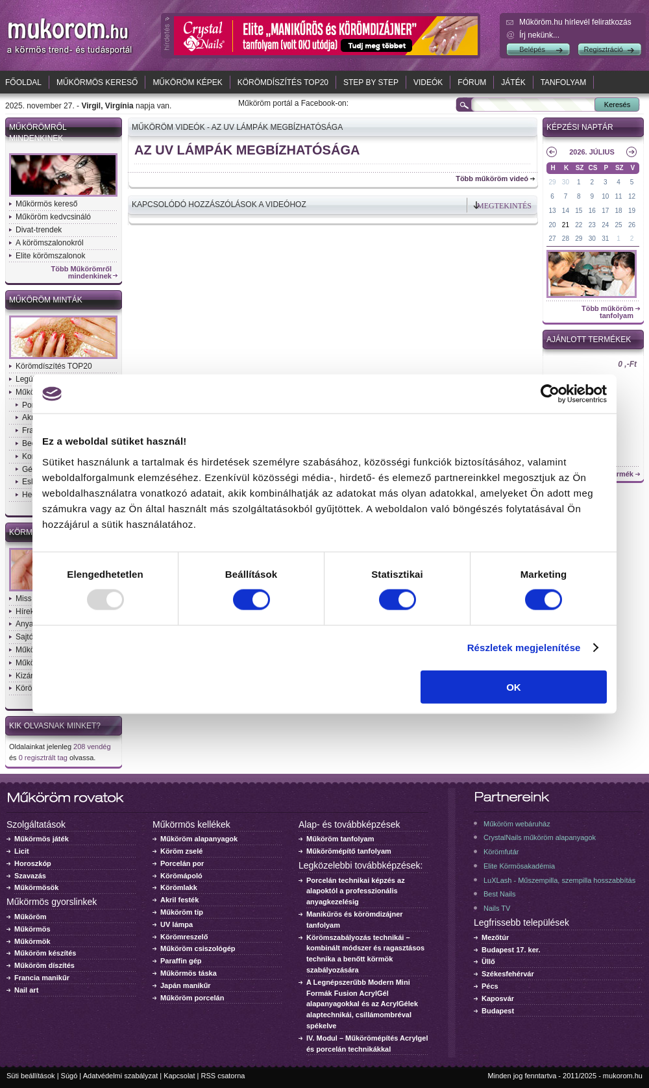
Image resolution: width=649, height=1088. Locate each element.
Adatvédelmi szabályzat (120, 1076)
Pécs (490, 986)
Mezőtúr (495, 937)
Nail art (26, 990)
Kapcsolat (179, 1076)
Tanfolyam (564, 82)
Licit (21, 851)
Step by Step (370, 82)
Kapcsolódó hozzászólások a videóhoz (219, 204)
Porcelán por (182, 863)
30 (565, 182)
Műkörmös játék (41, 839)
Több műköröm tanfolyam (607, 312)
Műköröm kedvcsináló (53, 216)
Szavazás (30, 876)
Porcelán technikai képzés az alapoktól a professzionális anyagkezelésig (355, 891)
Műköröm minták (45, 299)
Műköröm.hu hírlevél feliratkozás (575, 22)
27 (552, 238)
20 (552, 225)
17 (605, 210)
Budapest (498, 1011)
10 (605, 196)
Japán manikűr (185, 985)
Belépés (532, 49)
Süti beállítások (30, 1076)
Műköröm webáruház (517, 824)
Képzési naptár (579, 127)
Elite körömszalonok (50, 255)
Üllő (488, 961)
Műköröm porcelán (192, 998)
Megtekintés (504, 205)
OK (513, 686)
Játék (513, 82)
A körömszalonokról (50, 242)
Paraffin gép (181, 961)
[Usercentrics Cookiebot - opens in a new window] (550, 394)
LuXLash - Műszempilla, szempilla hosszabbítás (559, 880)
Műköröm (30, 917)
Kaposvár (498, 998)
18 (618, 210)
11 (618, 196)
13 (552, 210)
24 (605, 225)
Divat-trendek (39, 229)
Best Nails (500, 894)
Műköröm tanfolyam (340, 839)
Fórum (472, 82)
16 (592, 210)
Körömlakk (178, 887)
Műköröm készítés (45, 953)
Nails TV (497, 908)
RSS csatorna (223, 1076)
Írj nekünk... (539, 35)
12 (631, 196)
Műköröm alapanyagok (199, 839)
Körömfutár (501, 852)
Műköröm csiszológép (198, 948)
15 (578, 210)
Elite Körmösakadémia (519, 866)
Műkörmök (32, 941)
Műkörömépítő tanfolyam (348, 851)
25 (618, 225)
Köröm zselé (181, 851)
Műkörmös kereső (97, 82)
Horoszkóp (32, 863)
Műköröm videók (168, 127)
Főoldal (23, 82)
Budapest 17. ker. (511, 950)
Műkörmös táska (188, 973)
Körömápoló (181, 876)
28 (565, 238)
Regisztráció (603, 49)
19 (631, 210)
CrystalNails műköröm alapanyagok (540, 837)
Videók (428, 82)
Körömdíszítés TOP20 (283, 82)
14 (565, 210)
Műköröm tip (181, 912)
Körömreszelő (184, 937)
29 (552, 182)
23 (592, 225)
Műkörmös (32, 929)
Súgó (69, 1076)
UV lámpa (176, 924)
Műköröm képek (187, 82)
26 (631, 225)
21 (565, 225)
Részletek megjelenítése (524, 647)
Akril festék (179, 900)
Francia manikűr (41, 978)
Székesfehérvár (508, 974)
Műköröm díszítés (44, 965)
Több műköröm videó (492, 178)
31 (605, 238)
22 (578, 225)
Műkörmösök (36, 887)
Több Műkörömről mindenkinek (81, 273)
